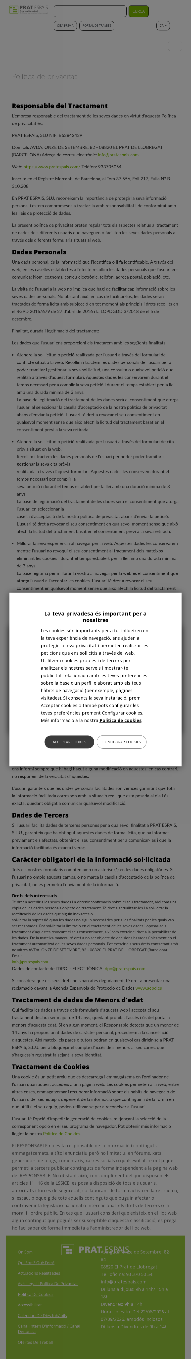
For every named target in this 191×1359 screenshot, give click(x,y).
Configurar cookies (121, 741)
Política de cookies (120, 720)
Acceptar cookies (69, 741)
